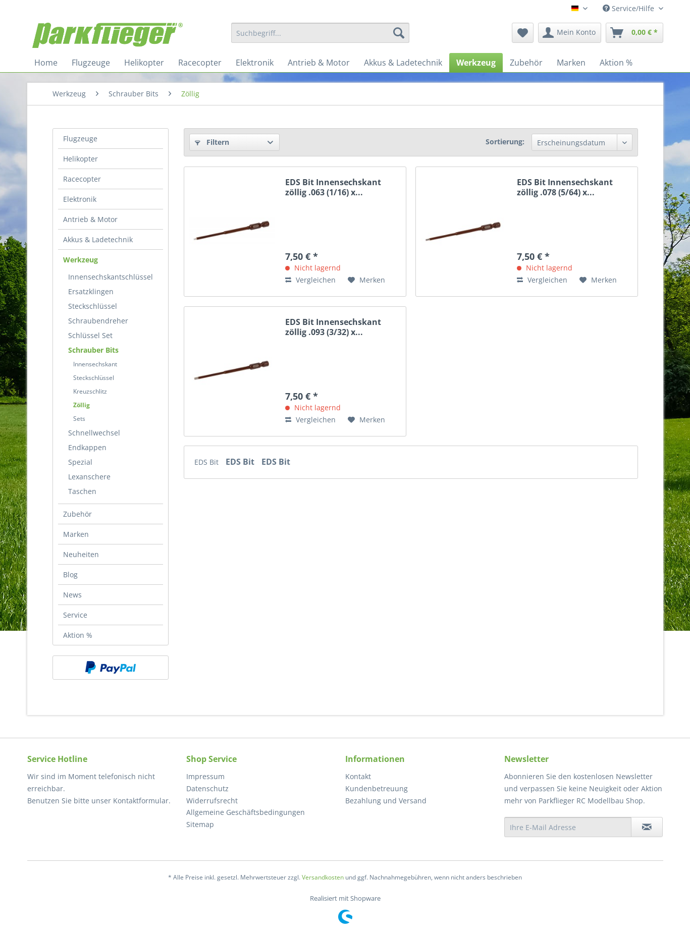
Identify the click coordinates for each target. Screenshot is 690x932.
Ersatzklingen (91, 291)
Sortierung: (505, 141)
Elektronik (79, 199)
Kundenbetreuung (376, 788)
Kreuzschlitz (90, 391)
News (72, 594)
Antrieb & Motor (90, 219)
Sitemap (200, 824)
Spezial (80, 462)
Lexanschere (89, 476)
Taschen (82, 491)
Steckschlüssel (92, 306)
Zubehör (77, 514)
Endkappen (87, 447)
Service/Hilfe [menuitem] (629, 8)
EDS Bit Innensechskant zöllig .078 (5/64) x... (565, 187)
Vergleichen (310, 280)
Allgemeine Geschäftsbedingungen (245, 812)
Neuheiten (81, 554)
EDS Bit (207, 462)
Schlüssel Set (90, 335)
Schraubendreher (98, 320)
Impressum (205, 776)
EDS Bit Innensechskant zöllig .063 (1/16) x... (333, 187)
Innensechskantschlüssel (110, 277)
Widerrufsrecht (212, 800)
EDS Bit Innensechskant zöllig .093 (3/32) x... (333, 327)
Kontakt (358, 776)
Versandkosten (323, 877)
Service (75, 615)
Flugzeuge (80, 138)
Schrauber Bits (93, 350)
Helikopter (80, 158)
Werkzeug (80, 259)
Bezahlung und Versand (386, 800)
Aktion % (77, 635)
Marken (76, 534)
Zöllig (81, 405)
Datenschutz (207, 788)
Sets (79, 418)
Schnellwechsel (94, 432)
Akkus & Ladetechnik (98, 239)
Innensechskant (95, 364)
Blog (70, 574)
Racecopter (82, 179)
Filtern (212, 142)
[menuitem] (320, 33)
